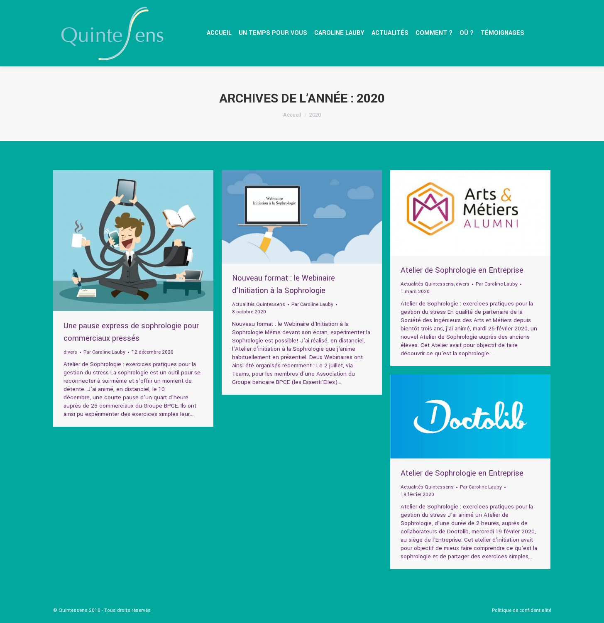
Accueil (292, 115)
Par (104, 352)
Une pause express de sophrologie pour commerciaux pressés (131, 332)
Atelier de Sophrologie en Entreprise (462, 270)
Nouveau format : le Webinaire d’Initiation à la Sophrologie (283, 284)
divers (70, 352)
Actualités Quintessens (258, 304)
